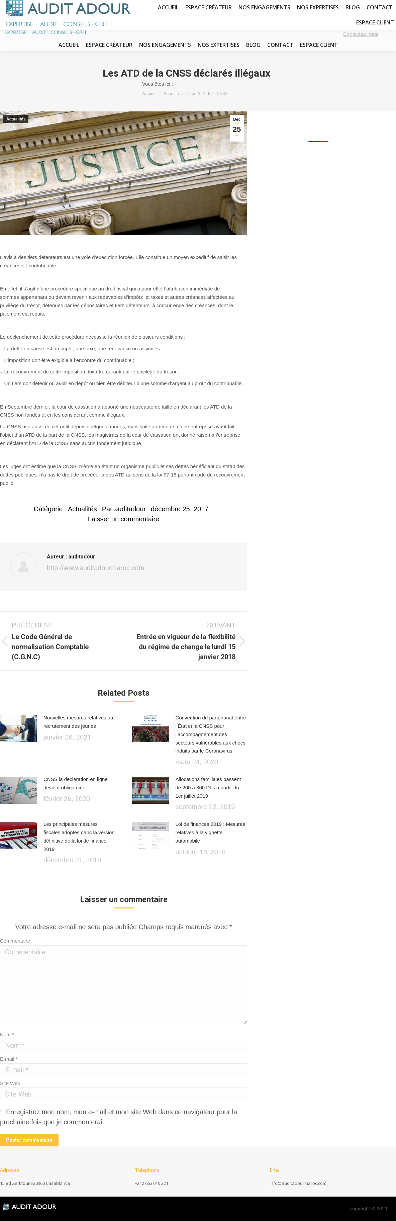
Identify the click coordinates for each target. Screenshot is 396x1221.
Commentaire (15, 941)
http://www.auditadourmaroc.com (95, 568)
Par (124, 509)
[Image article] (18, 730)
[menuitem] (69, 44)
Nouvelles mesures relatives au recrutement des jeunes (78, 722)
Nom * (7, 1034)
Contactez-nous (360, 34)
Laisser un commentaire (123, 519)
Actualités (15, 119)
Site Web (10, 1083)
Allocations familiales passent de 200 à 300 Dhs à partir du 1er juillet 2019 (208, 787)
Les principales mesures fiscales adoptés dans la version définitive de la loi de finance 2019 (79, 836)
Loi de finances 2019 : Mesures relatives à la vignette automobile (210, 832)
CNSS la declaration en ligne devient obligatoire (75, 783)
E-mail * (9, 1059)
